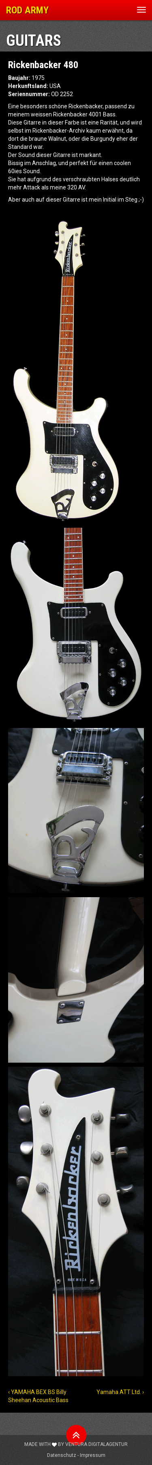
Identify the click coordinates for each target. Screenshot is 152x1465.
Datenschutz (61, 1455)
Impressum (92, 1455)
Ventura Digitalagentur (96, 1444)
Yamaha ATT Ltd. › (120, 1392)
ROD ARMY (27, 10)
